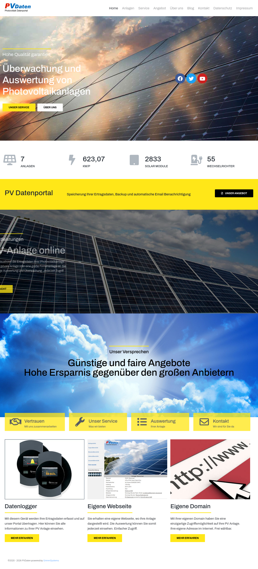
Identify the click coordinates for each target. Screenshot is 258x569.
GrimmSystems (51, 560)
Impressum (244, 8)
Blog (190, 8)
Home (113, 8)
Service (143, 8)
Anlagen (128, 8)
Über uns (176, 8)
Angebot (159, 8)
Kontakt (204, 8)
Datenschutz (222, 8)
